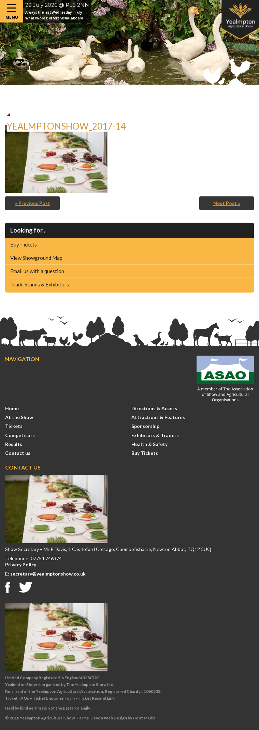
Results (13, 444)
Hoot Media (144, 717)
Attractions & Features (158, 417)
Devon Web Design (108, 717)
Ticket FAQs (17, 698)
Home (12, 408)
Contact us (17, 453)
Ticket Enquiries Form (54, 698)
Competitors (20, 435)
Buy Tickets (23, 244)
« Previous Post (32, 203)
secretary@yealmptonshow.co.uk (48, 574)
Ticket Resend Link (96, 698)
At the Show (19, 417)
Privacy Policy (20, 564)
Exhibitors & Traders (155, 435)
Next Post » (226, 203)
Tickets (14, 426)
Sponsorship (145, 426)
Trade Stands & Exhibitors (39, 284)
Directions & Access (154, 408)
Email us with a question (37, 271)
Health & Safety (149, 444)
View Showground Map (36, 258)
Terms (82, 717)
